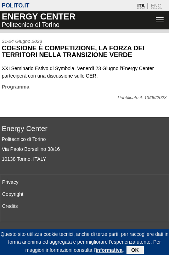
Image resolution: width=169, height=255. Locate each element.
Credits (10, 206)
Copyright (12, 194)
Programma (15, 87)
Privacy (10, 182)
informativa (109, 252)
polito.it (15, 5)
